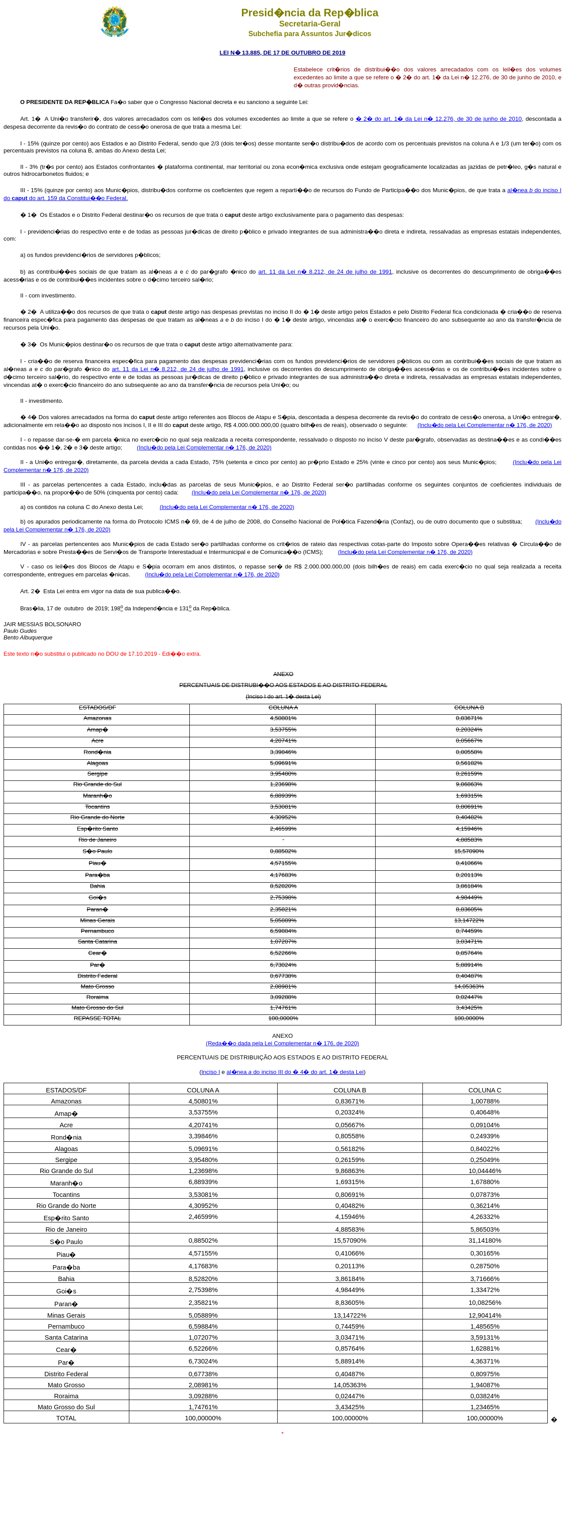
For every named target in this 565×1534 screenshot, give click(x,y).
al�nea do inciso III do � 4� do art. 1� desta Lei (295, 1072)
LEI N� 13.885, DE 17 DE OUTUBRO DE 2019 (283, 52)
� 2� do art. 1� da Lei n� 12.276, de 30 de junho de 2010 (439, 118)
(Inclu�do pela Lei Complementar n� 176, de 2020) (485, 425)
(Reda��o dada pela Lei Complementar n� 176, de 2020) (282, 1043)
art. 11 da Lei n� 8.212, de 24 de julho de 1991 (325, 271)
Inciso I (210, 1072)
